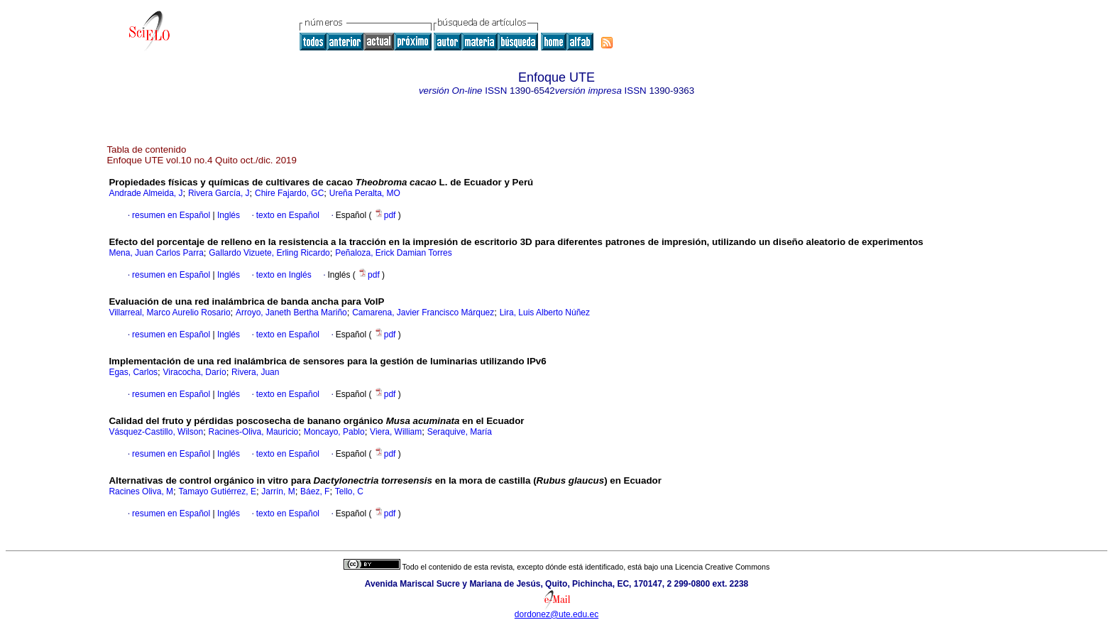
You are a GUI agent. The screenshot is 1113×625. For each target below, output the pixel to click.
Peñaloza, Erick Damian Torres (393, 253)
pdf (386, 215)
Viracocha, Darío (194, 372)
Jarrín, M (278, 491)
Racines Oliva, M (141, 491)
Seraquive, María (459, 432)
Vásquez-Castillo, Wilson (156, 432)
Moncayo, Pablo (334, 432)
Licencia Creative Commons (722, 566)
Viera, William (396, 432)
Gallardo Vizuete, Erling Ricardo (269, 253)
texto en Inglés (284, 275)
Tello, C (349, 491)
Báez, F (314, 491)
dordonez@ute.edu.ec (556, 614)
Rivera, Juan (255, 372)
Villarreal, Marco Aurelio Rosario (169, 312)
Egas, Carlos (133, 372)
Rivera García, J (219, 193)
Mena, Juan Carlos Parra (156, 253)
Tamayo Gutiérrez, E (217, 491)
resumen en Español (171, 215)
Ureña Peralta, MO (364, 193)
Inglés (227, 215)
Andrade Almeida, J (145, 193)
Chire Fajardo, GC (289, 193)
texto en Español (287, 215)
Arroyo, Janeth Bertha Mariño (291, 312)
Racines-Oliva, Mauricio (254, 432)
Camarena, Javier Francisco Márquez (423, 312)
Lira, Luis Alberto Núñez (545, 312)
